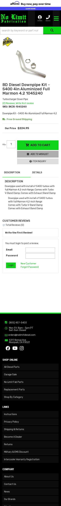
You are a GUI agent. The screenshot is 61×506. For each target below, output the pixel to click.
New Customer (28, 263)
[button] (30, 30)
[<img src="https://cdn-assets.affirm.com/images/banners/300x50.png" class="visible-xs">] (30, 5)
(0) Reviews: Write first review (18, 103)
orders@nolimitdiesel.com (21, 335)
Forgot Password (30, 267)
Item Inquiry (39, 161)
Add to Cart (40, 145)
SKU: (5, 106)
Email (9, 249)
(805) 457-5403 (18, 322)
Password (12, 255)
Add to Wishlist (40, 154)
